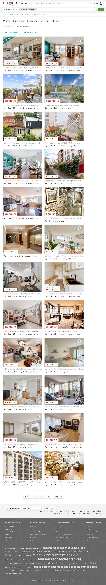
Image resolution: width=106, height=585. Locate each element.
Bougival (58, 532)
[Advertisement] (94, 48)
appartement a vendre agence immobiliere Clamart (70, 563)
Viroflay (58, 526)
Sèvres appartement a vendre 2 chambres (66, 551)
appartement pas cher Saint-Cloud (64, 547)
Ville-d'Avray (9, 537)
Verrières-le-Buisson (62, 537)
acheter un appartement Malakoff (18, 570)
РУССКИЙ (98, 514)
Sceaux (32, 529)
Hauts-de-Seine (9, 526)
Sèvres (7, 534)
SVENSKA (88, 514)
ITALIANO (59, 514)
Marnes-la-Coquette (92, 532)
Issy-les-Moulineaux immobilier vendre (23, 551)
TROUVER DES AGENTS (43, 3)
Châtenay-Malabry (35, 532)
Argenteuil (33, 537)
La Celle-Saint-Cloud (92, 537)
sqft (52, 508)
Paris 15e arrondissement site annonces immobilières (64, 566)
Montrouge (89, 534)
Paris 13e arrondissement (63, 534)
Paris (57, 529)
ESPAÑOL (55, 511)
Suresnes (88, 529)
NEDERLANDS (86, 511)
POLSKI (76, 511)
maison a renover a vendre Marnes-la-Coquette (59, 570)
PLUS (59, 3)
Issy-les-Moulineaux (11, 532)
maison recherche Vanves (59, 559)
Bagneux (33, 526)
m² (47, 508)
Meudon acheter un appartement (18, 555)
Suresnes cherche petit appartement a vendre (23, 563)
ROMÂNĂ (98, 511)
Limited (52, 580)
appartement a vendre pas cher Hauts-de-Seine (23, 548)
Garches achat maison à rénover (17, 567)
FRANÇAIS (45, 511)
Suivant (58, 497)
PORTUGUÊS (66, 511)
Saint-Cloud (8, 529)
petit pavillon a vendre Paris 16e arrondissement (20, 560)
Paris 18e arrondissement (38, 534)
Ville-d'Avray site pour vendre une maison (55, 554)
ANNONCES (25, 3)
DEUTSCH (78, 514)
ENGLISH (68, 514)
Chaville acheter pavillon (14, 573)
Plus (6, 540)
